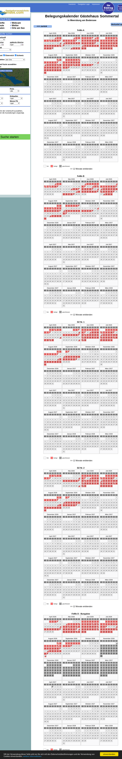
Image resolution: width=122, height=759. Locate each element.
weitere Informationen (33, 756)
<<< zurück (40, 26)
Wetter (15, 25)
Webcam (16, 23)
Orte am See (18, 28)
